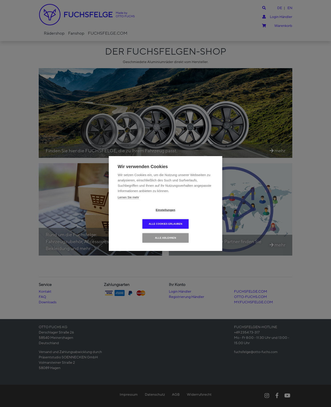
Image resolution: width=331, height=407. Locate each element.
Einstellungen (140, 217)
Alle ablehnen (165, 231)
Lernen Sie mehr (128, 204)
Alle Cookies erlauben (191, 217)
